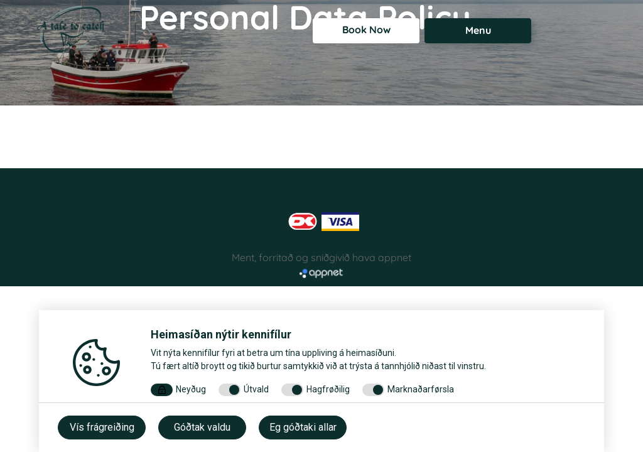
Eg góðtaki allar (303, 427)
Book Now (366, 29)
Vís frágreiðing (102, 427)
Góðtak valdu (202, 427)
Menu (478, 30)
